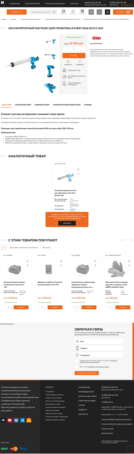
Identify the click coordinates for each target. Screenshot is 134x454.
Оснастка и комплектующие (54, 401)
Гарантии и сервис (87, 401)
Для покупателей (32, 3)
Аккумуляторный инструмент (55, 407)
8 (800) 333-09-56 (93, 3)
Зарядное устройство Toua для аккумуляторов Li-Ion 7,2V (48, 284)
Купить (73, 56)
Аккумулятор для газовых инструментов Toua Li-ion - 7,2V (15, 284)
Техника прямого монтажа (54, 395)
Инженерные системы (53, 404)
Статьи (81, 406)
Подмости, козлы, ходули (54, 414)
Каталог (49, 388)
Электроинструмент (52, 411)
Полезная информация (55, 3)
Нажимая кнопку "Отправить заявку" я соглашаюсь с (98, 361)
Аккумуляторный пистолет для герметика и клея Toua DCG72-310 (66, 192)
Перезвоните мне (127, 5)
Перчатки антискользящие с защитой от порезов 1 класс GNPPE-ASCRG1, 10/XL (117, 284)
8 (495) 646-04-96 (118, 2)
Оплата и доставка (87, 397)
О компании (14, 3)
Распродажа (49, 392)
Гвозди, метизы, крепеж (53, 398)
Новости (82, 410)
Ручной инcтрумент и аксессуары (56, 417)
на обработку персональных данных (98, 367)
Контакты (74, 3)
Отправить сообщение (86, 373)
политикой (76, 218)
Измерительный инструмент (55, 420)
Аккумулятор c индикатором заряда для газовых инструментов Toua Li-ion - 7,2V (83, 284)
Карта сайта (5, 443)
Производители (86, 392)
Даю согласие (94, 367)
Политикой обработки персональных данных (98, 361)
